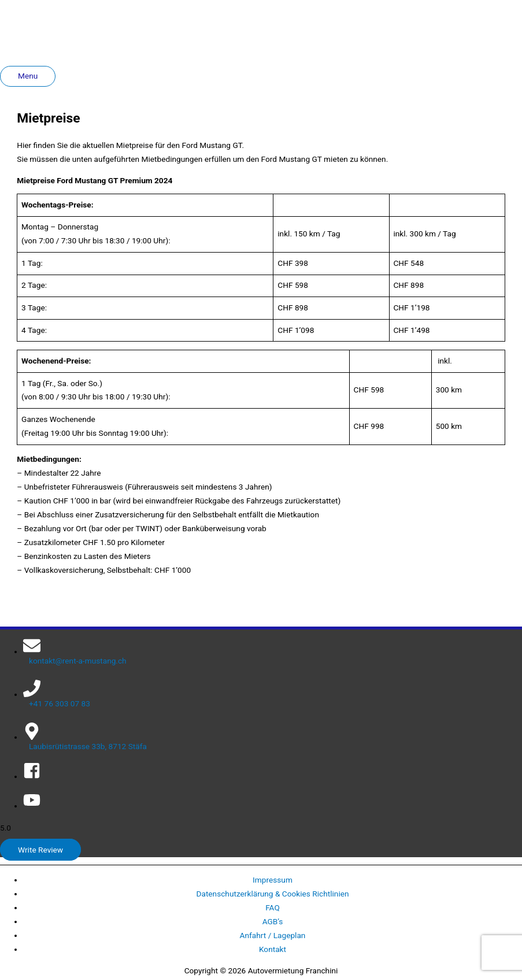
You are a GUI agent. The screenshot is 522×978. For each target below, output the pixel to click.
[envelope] (272, 651)
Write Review (40, 849)
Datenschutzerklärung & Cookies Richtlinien (272, 893)
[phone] (272, 694)
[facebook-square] (32, 776)
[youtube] (32, 805)
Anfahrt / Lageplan (273, 935)
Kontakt (272, 949)
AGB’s (272, 921)
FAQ (272, 907)
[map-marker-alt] (272, 737)
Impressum (273, 879)
